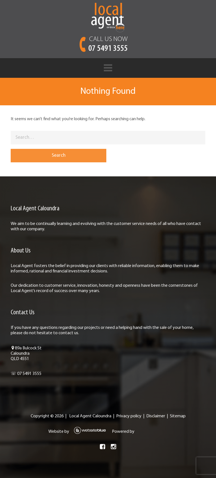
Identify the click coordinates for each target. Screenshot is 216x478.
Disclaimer (155, 416)
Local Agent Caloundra (90, 416)
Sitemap (178, 416)
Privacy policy (128, 416)
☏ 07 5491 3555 (26, 374)
